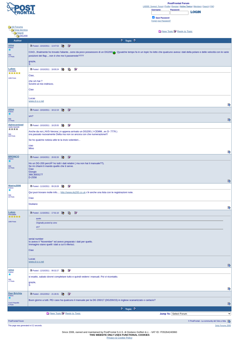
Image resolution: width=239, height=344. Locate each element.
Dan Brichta (15, 293)
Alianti (20, 32)
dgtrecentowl (16, 124)
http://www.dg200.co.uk (73, 192)
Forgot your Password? (161, 21)
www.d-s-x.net (36, 101)
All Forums (17, 26)
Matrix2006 (14, 185)
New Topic (167, 31)
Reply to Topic (184, 31)
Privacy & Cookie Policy (119, 337)
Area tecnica (21, 29)
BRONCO (13, 156)
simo (11, 45)
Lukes (11, 68)
